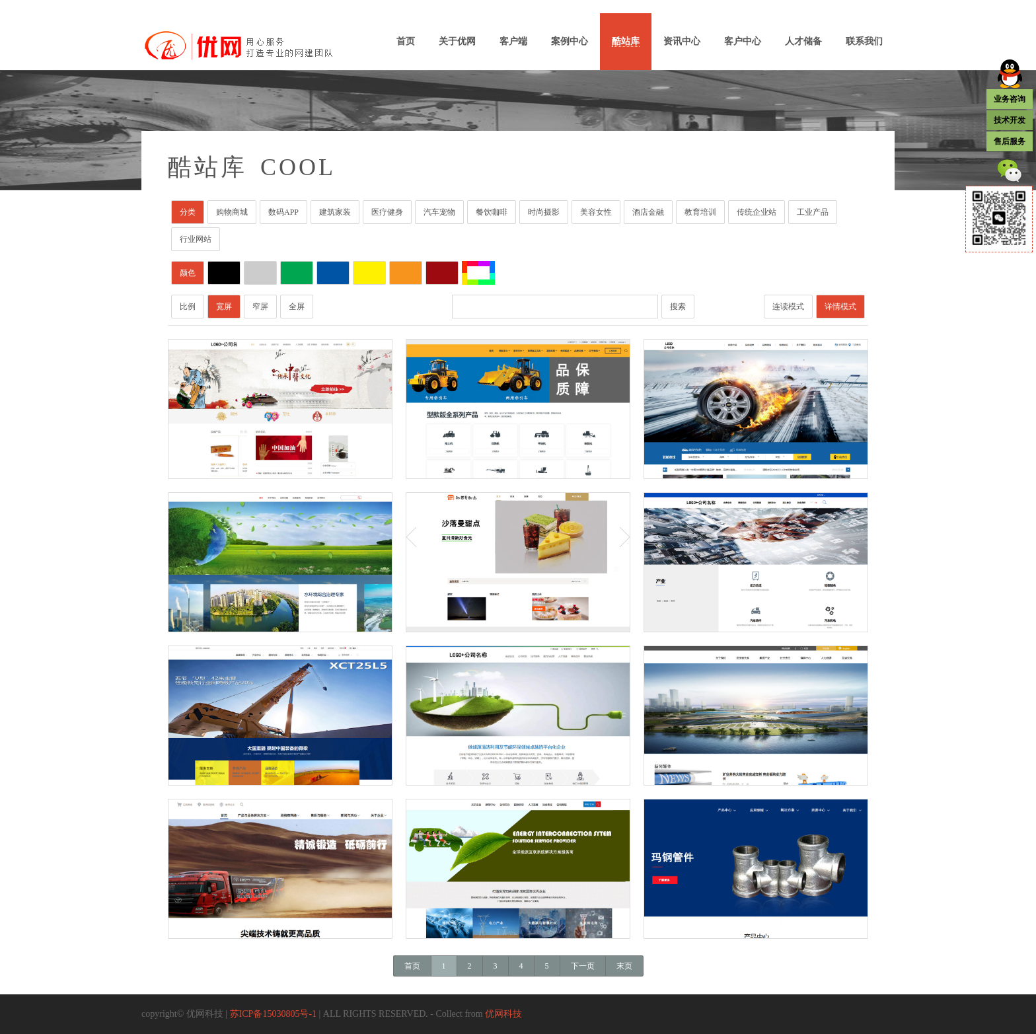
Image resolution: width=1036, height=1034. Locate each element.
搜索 (678, 306)
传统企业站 (756, 212)
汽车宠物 (439, 212)
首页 (412, 966)
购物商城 (232, 212)
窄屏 (260, 306)
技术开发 (1009, 120)
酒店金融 (648, 212)
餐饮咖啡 (491, 212)
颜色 (188, 272)
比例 (188, 306)
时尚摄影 (544, 212)
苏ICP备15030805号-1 (273, 1014)
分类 (188, 212)
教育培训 (700, 212)
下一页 (583, 966)
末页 (624, 966)
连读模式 (788, 306)
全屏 (297, 306)
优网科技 (503, 1014)
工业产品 (813, 212)
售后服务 (1009, 141)
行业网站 (195, 239)
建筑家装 (335, 212)
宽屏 (224, 306)
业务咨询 (1009, 99)
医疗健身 (387, 212)
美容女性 (596, 212)
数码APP (283, 212)
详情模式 (840, 306)
